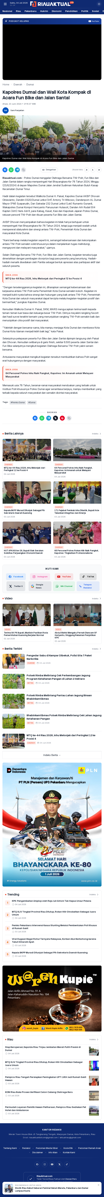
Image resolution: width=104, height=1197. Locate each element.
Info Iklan (53, 1152)
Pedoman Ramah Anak (89, 1148)
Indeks (97, 433)
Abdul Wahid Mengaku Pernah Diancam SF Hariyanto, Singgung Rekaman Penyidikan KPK (76, 635)
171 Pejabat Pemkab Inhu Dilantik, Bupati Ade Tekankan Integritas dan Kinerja (76, 511)
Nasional (7, 11)
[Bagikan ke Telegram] (17, 169)
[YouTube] (52, 1164)
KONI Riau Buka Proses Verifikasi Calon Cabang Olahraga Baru (39, 1092)
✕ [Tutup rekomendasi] (99, 1184)
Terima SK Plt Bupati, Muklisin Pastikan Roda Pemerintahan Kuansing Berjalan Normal (26, 634)
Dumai (30, 84)
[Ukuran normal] (92, 169)
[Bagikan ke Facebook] (4, 169)
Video (7, 629)
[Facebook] (37, 1164)
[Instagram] (44, 1164)
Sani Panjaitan (17, 110)
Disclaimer (37, 1152)
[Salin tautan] (23, 169)
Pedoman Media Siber (47, 1148)
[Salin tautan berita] (69, 418)
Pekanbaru (30, 11)
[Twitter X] (15, 586)
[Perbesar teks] (99, 169)
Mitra (30, 683)
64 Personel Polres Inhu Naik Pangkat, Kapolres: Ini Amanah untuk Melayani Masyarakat (49, 375)
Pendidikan (71, 11)
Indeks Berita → (52, 755)
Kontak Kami (69, 1152)
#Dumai (31, 402)
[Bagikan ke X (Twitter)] (55, 418)
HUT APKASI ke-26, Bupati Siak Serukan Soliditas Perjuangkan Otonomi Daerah (23, 551)
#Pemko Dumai (18, 402)
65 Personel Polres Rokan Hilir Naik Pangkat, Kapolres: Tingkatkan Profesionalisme (76, 551)
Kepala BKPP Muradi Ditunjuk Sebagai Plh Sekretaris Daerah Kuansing (24, 511)
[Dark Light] (99, 4)
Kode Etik (68, 1148)
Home (5, 84)
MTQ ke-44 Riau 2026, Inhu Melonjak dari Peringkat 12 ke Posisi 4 (44, 278)
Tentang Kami (10, 1148)
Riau (18, 11)
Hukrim (44, 11)
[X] (59, 1164)
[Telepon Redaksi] (88, 586)
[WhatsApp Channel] (64, 586)
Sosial (95, 11)
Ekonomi (57, 11)
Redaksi (26, 1148)
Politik (84, 11)
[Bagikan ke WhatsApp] (11, 169)
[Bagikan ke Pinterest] (62, 418)
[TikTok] (88, 576)
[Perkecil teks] (86, 169)
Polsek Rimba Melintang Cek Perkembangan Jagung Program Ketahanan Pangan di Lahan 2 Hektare (58, 677)
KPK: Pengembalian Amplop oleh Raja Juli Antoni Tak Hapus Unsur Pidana (51, 901)
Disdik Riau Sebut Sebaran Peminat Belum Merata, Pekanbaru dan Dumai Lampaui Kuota (51, 1189)
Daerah (18, 84)
